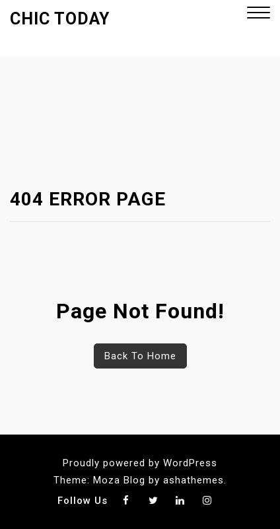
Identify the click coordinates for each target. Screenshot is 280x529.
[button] (258, 14)
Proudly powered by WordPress (140, 463)
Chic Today (60, 18)
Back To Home (140, 356)
